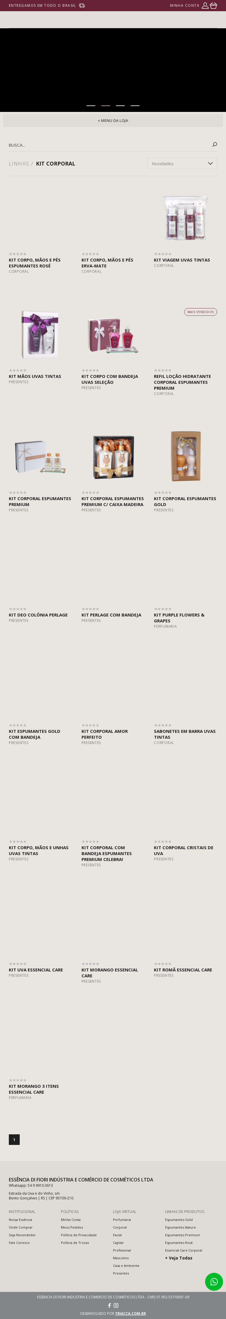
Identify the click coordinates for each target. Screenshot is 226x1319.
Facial (117, 1235)
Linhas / (21, 163)
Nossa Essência (20, 1219)
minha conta (185, 5)
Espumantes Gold (179, 1219)
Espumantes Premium (182, 1235)
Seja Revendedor (22, 1235)
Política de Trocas (75, 1242)
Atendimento (214, 1282)
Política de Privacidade (79, 1235)
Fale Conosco (19, 1242)
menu (213, 19)
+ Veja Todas (178, 1258)
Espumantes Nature (180, 1227)
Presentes (121, 1273)
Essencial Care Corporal (183, 1250)
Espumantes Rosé (179, 1242)
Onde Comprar (21, 1227)
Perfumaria (122, 1219)
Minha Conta (71, 1219)
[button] (91, 105)
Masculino (121, 1258)
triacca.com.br (130, 1313)
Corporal (120, 1227)
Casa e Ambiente (126, 1265)
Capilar (118, 1242)
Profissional (122, 1250)
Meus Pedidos (72, 1227)
